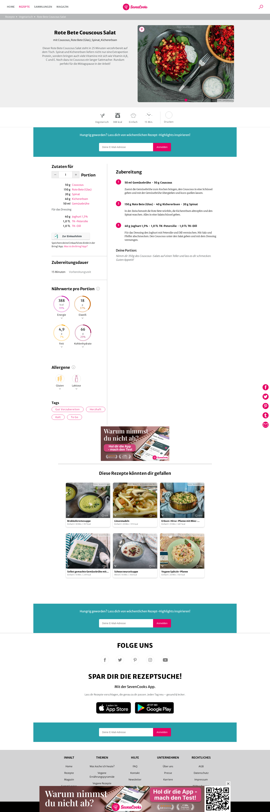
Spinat (76, 194)
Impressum (201, 779)
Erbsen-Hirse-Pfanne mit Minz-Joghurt (179, 521)
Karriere (168, 779)
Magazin (62, 6)
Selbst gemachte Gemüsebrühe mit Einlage (87, 571)
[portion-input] (65, 174)
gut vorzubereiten (67, 409)
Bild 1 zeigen (186, 100)
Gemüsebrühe (80, 203)
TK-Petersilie (80, 221)
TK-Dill (76, 226)
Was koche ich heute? (102, 766)
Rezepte (24, 6)
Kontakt (135, 773)
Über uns (168, 766)
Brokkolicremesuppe (79, 521)
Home (11, 6)
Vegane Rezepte (102, 783)
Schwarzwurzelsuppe (126, 571)
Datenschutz (201, 773)
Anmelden (162, 147)
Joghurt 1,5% (80, 216)
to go (74, 417)
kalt (58, 417)
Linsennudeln (121, 521)
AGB (201, 766)
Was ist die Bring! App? (76, 246)
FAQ (135, 766)
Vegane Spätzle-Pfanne (174, 571)
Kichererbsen (80, 199)
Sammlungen (43, 6)
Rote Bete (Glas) (82, 189)
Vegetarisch (26, 16)
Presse (168, 773)
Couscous (78, 184)
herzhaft (95, 409)
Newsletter (135, 779)
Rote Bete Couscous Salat (51, 16)
